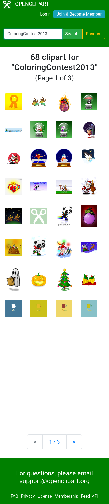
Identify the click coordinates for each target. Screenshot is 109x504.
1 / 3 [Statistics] (54, 442)
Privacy (28, 496)
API (95, 496)
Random (94, 33)
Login (45, 14)
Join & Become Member (79, 14)
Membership (66, 496)
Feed (85, 496)
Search (71, 33)
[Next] (74, 441)
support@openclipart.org (54, 481)
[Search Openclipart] (33, 34)
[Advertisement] (54, 371)
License (44, 496)
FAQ (14, 496)
